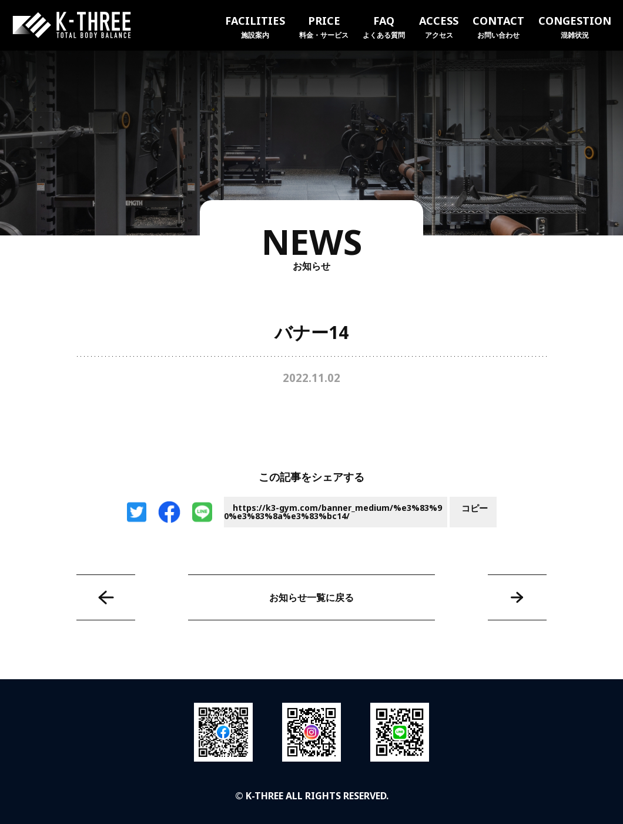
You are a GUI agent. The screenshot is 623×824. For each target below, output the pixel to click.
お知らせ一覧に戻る (311, 597)
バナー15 (517, 597)
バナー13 (105, 597)
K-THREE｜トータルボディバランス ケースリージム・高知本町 (72, 25)
